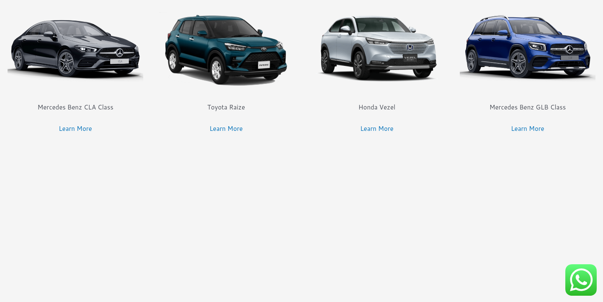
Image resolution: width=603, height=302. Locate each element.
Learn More (75, 128)
